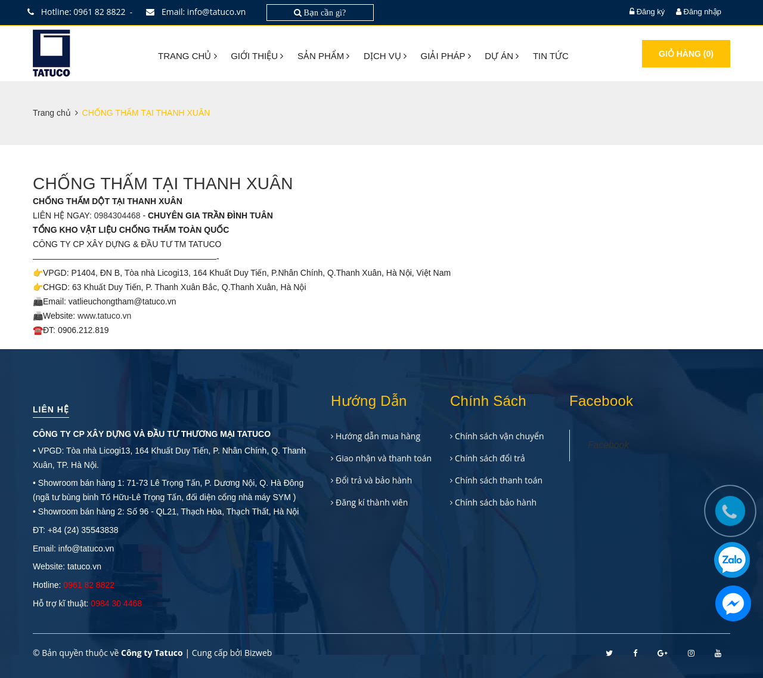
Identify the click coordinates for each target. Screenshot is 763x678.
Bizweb (258, 652)
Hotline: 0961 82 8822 (79, 11)
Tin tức (551, 56)
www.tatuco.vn (104, 315)
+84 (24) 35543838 (83, 530)
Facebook (608, 445)
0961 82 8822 (88, 585)
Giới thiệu (257, 56)
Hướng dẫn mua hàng (378, 436)
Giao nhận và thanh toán (384, 458)
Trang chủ (187, 56)
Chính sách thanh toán (498, 480)
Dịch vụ (385, 56)
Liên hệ (51, 409)
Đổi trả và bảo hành (374, 480)
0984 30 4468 (116, 603)
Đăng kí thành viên (372, 502)
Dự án (502, 56)
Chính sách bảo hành (495, 502)
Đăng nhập (702, 11)
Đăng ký (651, 11)
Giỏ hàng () (686, 53)
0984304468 (117, 215)
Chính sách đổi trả (490, 458)
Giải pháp (446, 56)
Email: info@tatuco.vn (198, 11)
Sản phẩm (323, 56)
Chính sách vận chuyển (499, 436)
